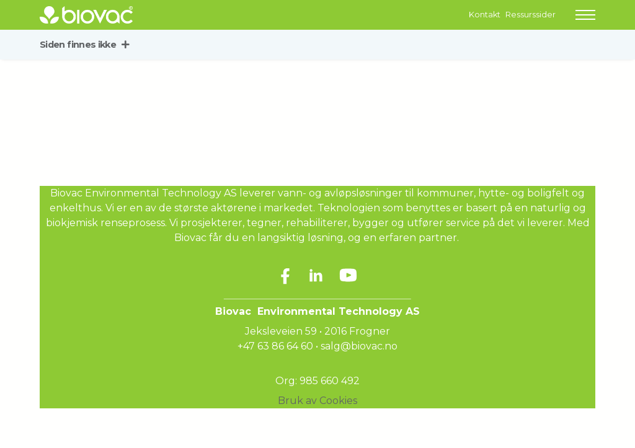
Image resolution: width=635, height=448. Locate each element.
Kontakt (484, 14)
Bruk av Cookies (317, 400)
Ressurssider (530, 14)
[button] (585, 15)
